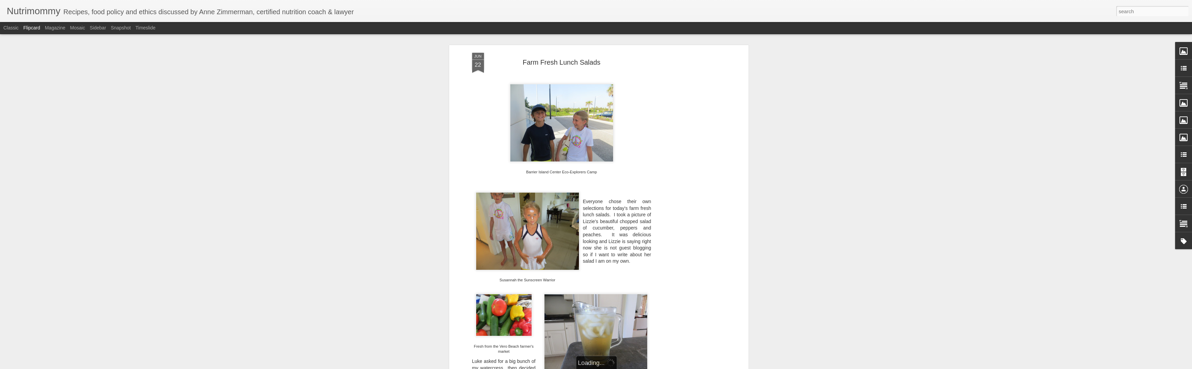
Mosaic (77, 27)
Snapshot (121, 27)
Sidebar (98, 27)
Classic (11, 27)
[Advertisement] (688, 158)
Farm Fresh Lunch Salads (561, 61)
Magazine (55, 27)
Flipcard (31, 27)
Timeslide (145, 27)
